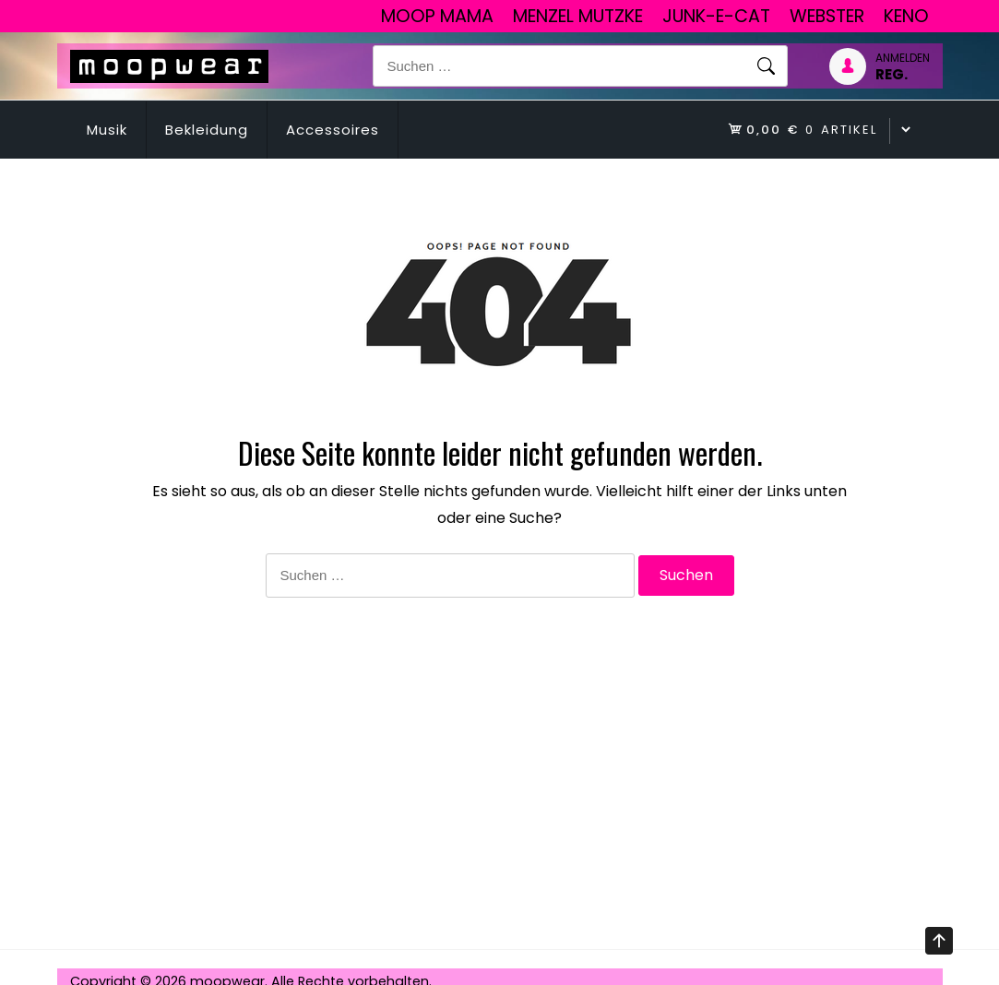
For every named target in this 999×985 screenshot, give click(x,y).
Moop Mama (437, 16)
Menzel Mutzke (578, 16)
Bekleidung (206, 129)
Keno (906, 16)
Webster (827, 16)
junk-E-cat (716, 16)
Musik (107, 129)
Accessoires (332, 129)
